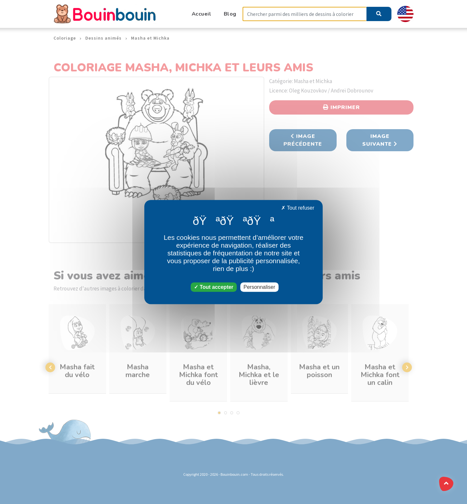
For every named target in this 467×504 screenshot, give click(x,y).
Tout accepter (213, 287)
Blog (230, 14)
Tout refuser (297, 208)
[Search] (304, 14)
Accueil (201, 14)
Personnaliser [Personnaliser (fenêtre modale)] (259, 287)
